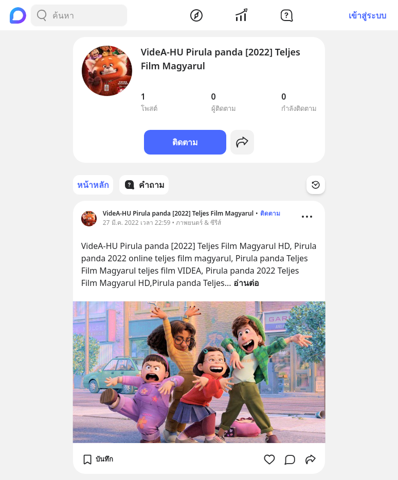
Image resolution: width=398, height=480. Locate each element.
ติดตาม (185, 142)
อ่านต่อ (246, 283)
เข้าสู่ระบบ (367, 15)
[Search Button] (41, 15)
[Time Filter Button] (315, 185)
